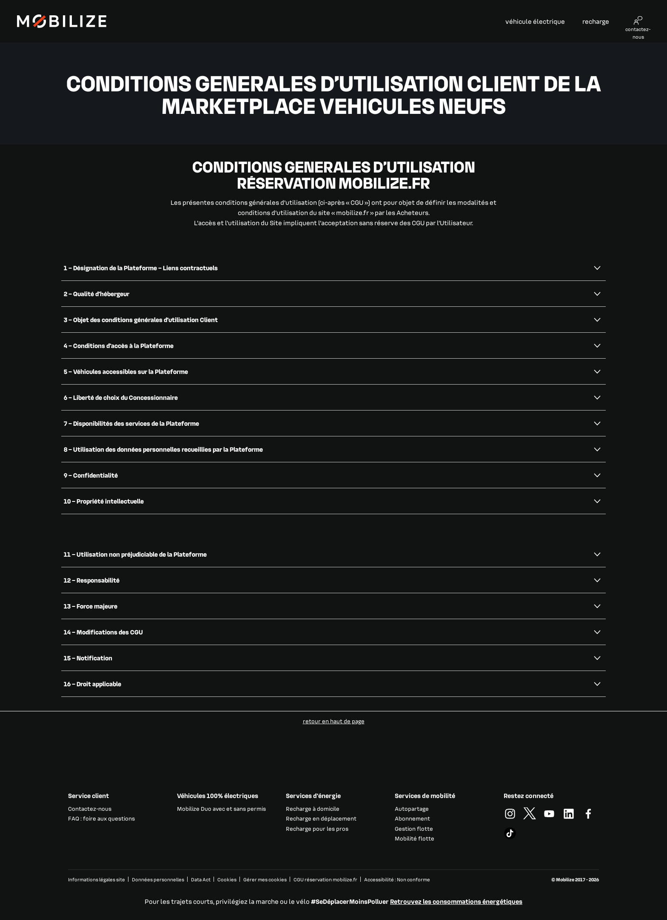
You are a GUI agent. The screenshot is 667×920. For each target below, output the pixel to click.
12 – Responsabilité (92, 580)
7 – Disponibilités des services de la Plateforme (131, 423)
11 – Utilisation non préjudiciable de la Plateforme (135, 554)
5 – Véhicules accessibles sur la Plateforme (126, 371)
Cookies (227, 879)
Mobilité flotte (414, 838)
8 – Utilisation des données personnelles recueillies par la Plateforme (163, 449)
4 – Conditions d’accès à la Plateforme (119, 345)
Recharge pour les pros (317, 828)
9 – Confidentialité (91, 475)
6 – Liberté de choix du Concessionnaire (121, 397)
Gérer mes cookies (265, 880)
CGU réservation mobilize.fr (325, 879)
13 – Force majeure (90, 606)
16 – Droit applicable (92, 683)
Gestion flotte (414, 828)
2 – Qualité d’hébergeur (96, 293)
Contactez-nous (89, 808)
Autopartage (412, 808)
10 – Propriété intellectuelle (104, 501)
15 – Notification (88, 658)
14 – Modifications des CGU (103, 632)
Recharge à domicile (312, 808)
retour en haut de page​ (334, 721)
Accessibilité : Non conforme (397, 879)
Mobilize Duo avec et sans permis (221, 808)
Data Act (201, 879)
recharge (595, 21)
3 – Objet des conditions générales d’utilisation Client (141, 319)
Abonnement (412, 818)
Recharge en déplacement (321, 818)
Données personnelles (158, 879)
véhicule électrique (535, 21)
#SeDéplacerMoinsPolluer (350, 901)
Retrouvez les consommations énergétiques (456, 901)
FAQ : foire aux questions (101, 818)
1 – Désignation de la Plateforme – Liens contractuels (141, 267)
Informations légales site (96, 879)
